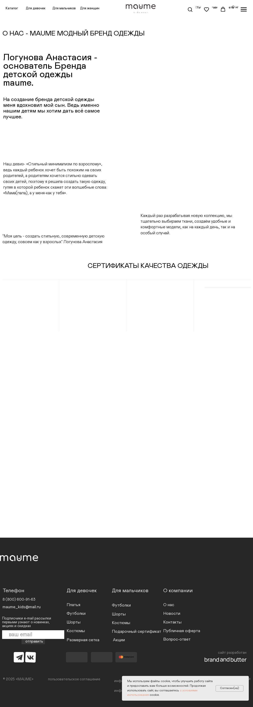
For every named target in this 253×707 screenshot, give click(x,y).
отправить (34, 641)
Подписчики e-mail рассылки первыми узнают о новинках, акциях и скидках (26, 622)
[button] (190, 9)
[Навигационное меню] (244, 9)
